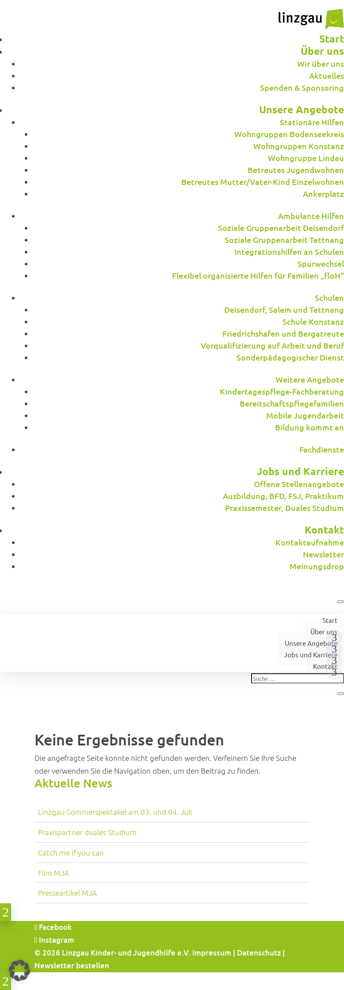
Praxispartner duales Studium (87, 832)
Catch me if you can (71, 852)
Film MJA (53, 873)
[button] (19, 970)
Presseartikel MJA (67, 893)
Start (329, 620)
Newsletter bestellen (71, 965)
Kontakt (325, 666)
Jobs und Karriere (310, 654)
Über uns (323, 631)
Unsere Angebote (311, 643)
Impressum (211, 953)
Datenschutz (259, 953)
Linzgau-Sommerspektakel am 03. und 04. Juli (115, 812)
